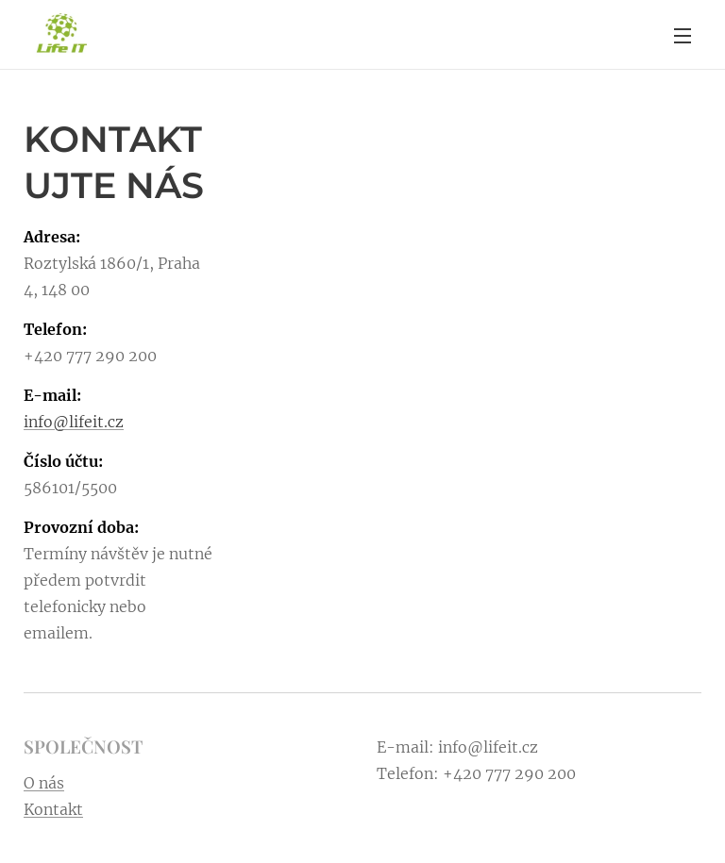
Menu (682, 36)
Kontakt (53, 808)
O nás (44, 781)
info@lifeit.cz (74, 421)
